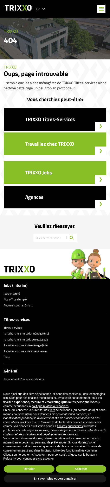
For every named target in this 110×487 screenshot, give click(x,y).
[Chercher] (71, 238)
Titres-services (17, 319)
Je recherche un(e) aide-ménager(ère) (26, 333)
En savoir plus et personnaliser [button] (55, 478)
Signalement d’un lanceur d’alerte (24, 379)
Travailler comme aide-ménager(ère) (26, 345)
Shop (7, 357)
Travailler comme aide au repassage (25, 351)
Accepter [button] (81, 468)
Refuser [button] (29, 468)
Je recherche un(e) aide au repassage (26, 339)
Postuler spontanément (18, 305)
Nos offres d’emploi (15, 299)
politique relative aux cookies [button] (50, 406)
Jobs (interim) (15, 285)
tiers (52, 410)
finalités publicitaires (70, 426)
